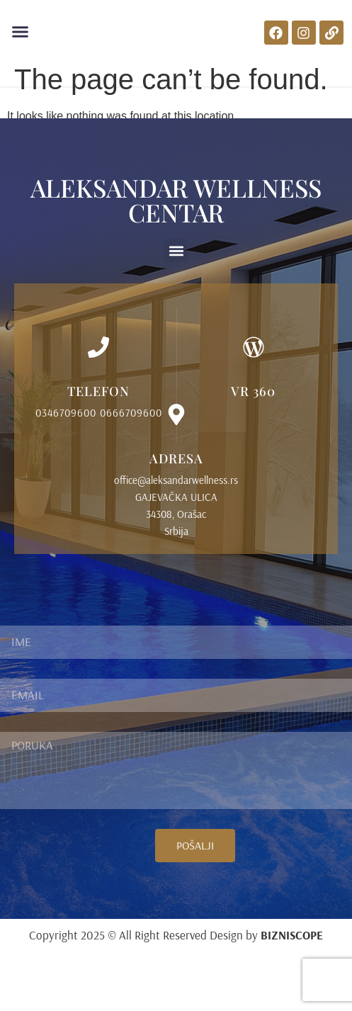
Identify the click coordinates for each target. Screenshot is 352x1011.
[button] (20, 31)
